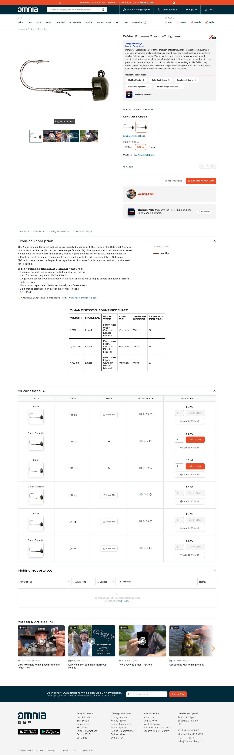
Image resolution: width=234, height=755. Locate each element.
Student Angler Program (156, 731)
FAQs (180, 724)
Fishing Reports (118, 717)
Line (29, 22)
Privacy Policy (88, 750)
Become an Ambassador (157, 727)
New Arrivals (83, 717)
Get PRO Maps (104, 22)
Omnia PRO (116, 737)
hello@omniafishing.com (191, 741)
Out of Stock (195, 413)
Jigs (32, 29)
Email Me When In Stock (201, 181)
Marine (89, 22)
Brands (196, 22)
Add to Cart (195, 439)
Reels (48, 22)
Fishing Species (118, 727)
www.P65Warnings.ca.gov (82, 297)
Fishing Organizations (122, 731)
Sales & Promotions (87, 731)
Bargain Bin (83, 724)
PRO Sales (82, 727)
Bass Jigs (42, 29)
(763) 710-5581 (186, 737)
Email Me (109, 414)
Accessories (75, 22)
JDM (125, 22)
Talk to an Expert (186, 717)
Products (22, 29)
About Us (149, 717)
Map (168, 22)
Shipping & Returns (188, 720)
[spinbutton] (179, 413)
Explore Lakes (117, 734)
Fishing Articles (118, 720)
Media (209, 22)
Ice (117, 22)
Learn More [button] (204, 211)
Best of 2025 (83, 734)
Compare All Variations (134, 136)
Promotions (139, 22)
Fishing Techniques (120, 724)
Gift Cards (82, 737)
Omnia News (150, 720)
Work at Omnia (152, 724)
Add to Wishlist (173, 181)
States (181, 22)
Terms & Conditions (69, 750)
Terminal (60, 22)
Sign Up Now (183, 694)
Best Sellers (83, 720)
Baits (20, 22)
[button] (117, 240)
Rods (38, 22)
